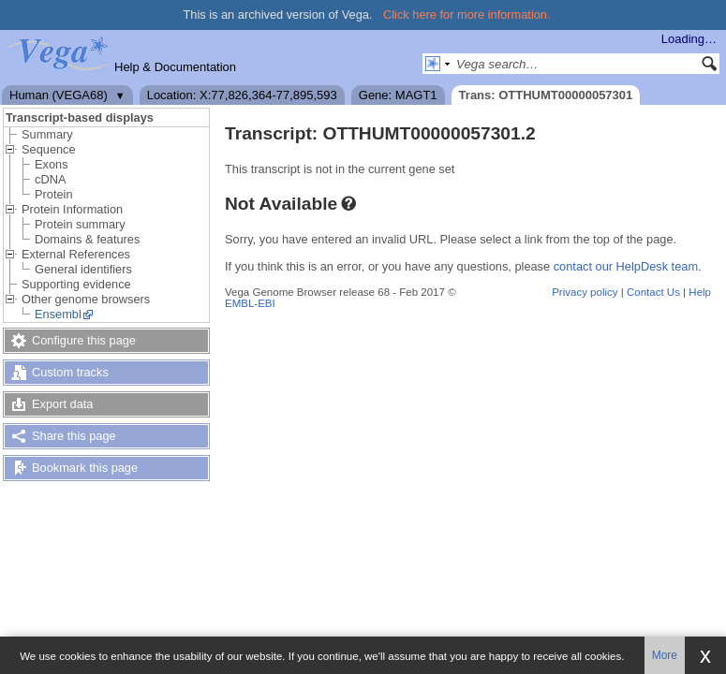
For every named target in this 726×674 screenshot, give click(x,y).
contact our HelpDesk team (626, 266)
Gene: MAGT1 (398, 95)
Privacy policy (584, 292)
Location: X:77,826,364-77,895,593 (242, 95)
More (664, 655)
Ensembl (58, 314)
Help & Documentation (175, 67)
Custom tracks (70, 372)
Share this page (74, 436)
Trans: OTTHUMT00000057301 (546, 95)
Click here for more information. (467, 14)
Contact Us (653, 292)
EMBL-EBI (250, 303)
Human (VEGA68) (58, 95)
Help (700, 292)
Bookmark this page (85, 468)
